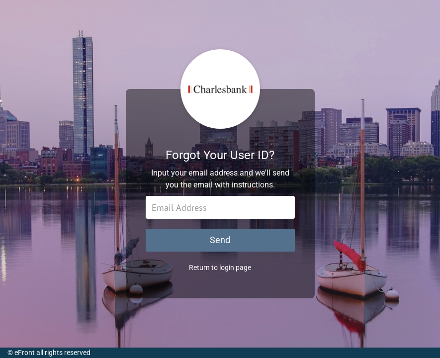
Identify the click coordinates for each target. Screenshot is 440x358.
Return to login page (220, 267)
